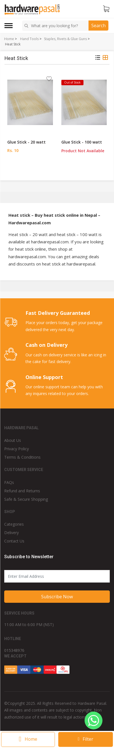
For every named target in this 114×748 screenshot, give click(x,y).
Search (98, 25)
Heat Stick (12, 44)
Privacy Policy (16, 448)
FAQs (9, 482)
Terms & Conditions (22, 457)
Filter (86, 739)
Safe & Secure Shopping (26, 499)
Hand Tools (29, 39)
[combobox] (56, 25)
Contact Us (14, 541)
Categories (14, 524)
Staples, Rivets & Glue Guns (65, 39)
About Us (12, 440)
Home (9, 39)
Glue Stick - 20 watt (26, 142)
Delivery (11, 532)
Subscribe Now (57, 597)
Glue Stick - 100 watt (81, 142)
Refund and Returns (22, 490)
